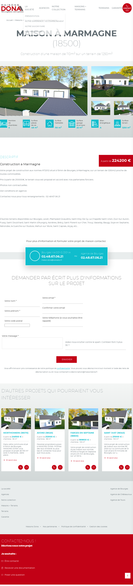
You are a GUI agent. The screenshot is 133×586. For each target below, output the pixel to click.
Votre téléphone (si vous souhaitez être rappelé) (62, 319)
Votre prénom (12, 311)
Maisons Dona (32, 527)
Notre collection (58, 8)
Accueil (9, 20)
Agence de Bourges (119, 489)
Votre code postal (13, 321)
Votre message (10, 336)
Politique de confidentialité (73, 527)
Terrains (104, 8)
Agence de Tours (117, 500)
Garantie (117, 8)
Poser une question (13, 575)
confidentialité (63, 368)
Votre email (48, 298)
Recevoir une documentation (18, 568)
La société (29, 8)
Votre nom (10, 301)
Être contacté (10, 561)
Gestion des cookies (98, 527)
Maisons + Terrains (80, 8)
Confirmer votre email (53, 308)
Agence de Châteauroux (121, 494)
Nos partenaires (50, 527)
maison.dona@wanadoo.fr (51, 260)
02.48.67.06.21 (52, 256)
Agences (44, 8)
